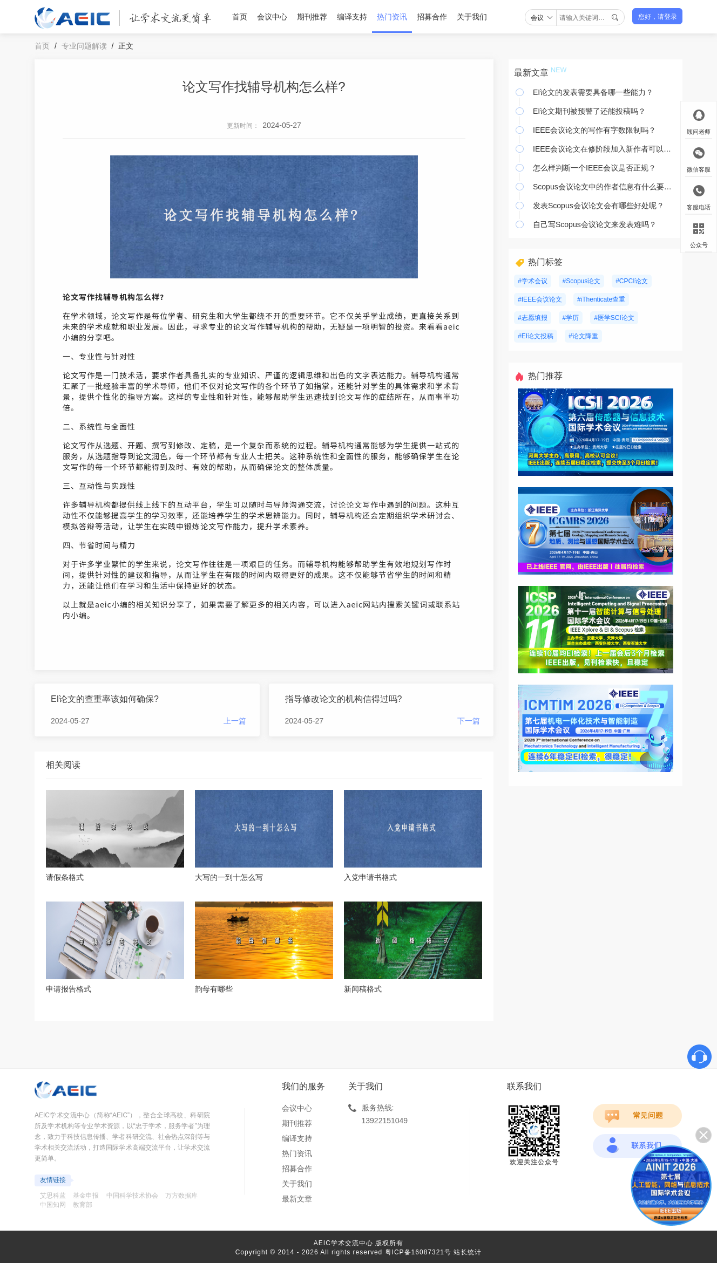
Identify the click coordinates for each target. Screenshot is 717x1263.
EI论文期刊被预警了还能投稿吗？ (589, 111)
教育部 (82, 1205)
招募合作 (432, 16)
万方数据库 (181, 1195)
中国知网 (53, 1205)
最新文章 (297, 1198)
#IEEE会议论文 (540, 299)
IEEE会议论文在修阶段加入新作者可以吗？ (605, 149)
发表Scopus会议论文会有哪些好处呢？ (598, 205)
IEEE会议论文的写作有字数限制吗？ (594, 130)
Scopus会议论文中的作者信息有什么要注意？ (605, 186)
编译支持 (352, 16)
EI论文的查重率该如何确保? (105, 699)
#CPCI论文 (631, 281)
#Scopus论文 (582, 281)
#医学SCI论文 (614, 318)
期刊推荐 (312, 16)
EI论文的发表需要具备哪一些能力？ (593, 92)
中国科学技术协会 (132, 1195)
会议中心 (272, 16)
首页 (239, 16)
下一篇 (468, 720)
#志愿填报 (532, 318)
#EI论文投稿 (535, 336)
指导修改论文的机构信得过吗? (343, 699)
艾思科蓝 (53, 1195)
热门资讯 (392, 16)
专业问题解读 (84, 46)
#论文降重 (583, 336)
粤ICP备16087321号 (418, 1252)
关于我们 (472, 16)
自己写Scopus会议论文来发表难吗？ (595, 224)
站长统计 (468, 1252)
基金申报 (86, 1195)
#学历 (571, 318)
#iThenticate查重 (601, 299)
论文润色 (152, 455)
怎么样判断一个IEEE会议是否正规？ (594, 167)
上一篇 (235, 720)
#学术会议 (532, 281)
